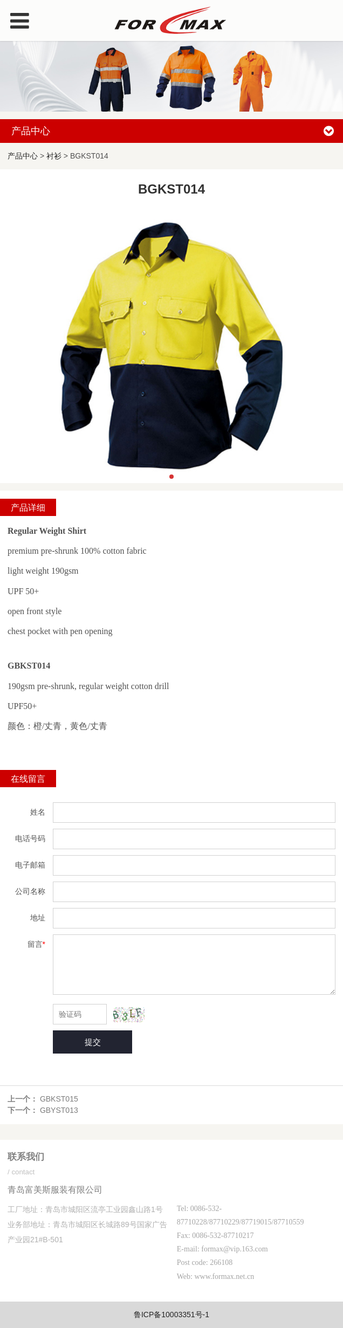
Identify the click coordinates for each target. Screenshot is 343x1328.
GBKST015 (59, 1099)
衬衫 (53, 156)
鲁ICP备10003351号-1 (171, 1314)
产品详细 (28, 507)
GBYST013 (59, 1110)
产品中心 (23, 156)
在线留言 (28, 778)
